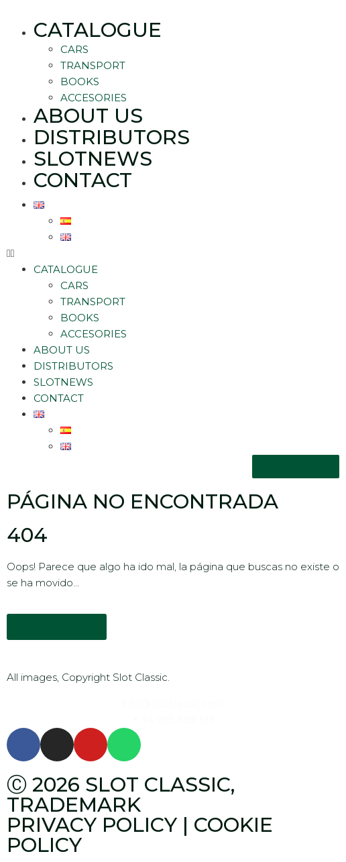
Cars (74, 49)
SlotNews (93, 158)
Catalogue (98, 29)
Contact (83, 180)
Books (79, 81)
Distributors (112, 137)
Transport (92, 65)
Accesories (93, 97)
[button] (173, 254)
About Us (88, 115)
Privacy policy (92, 824)
